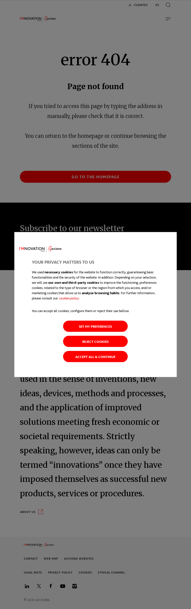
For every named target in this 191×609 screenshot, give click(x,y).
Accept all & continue (95, 357)
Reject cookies (95, 341)
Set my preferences (95, 326)
